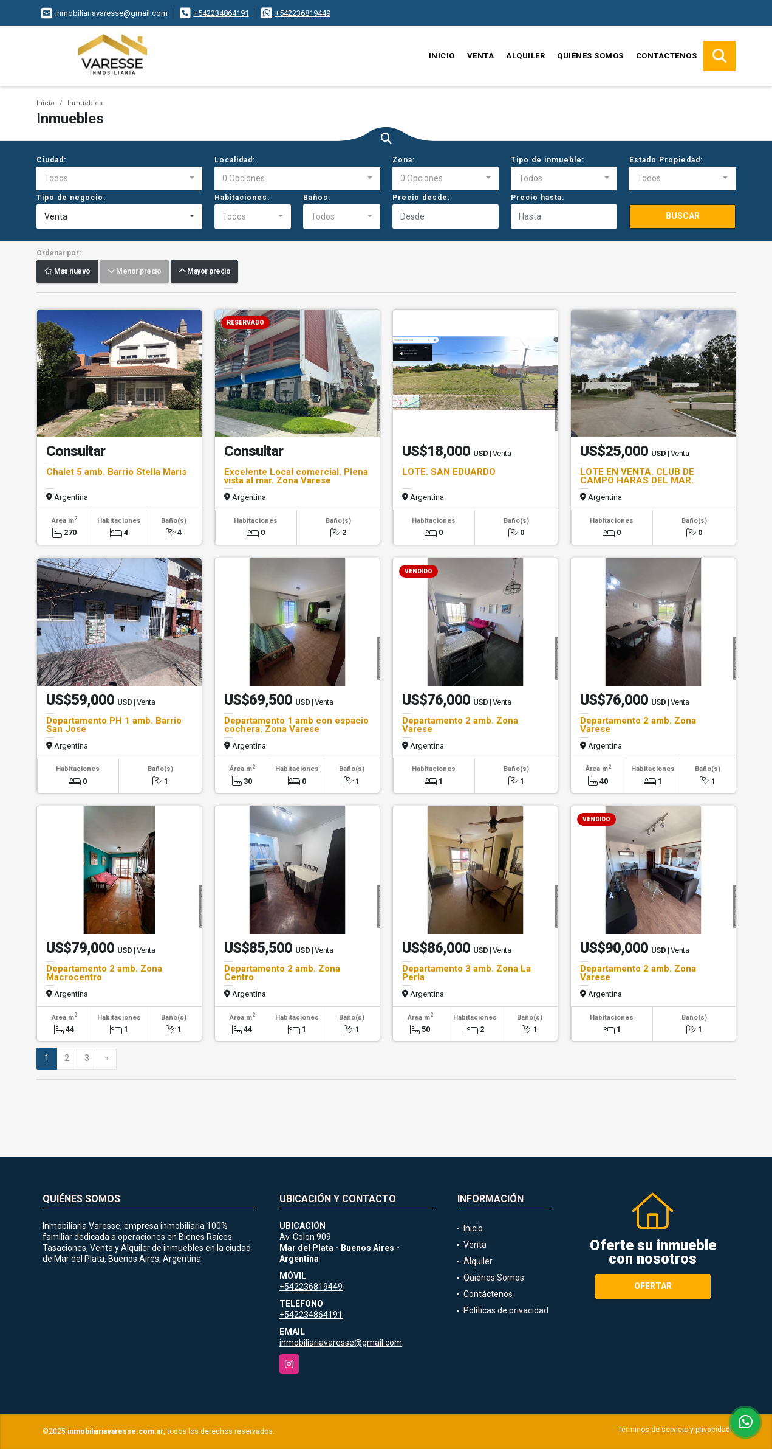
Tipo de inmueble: (547, 160)
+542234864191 (221, 13)
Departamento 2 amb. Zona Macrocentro (104, 973)
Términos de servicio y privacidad (674, 1429)
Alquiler (525, 55)
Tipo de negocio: (71, 197)
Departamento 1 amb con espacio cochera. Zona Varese (296, 725)
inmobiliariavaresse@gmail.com (340, 1342)
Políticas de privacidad (505, 1310)
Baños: (316, 197)
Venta (480, 55)
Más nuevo (67, 272)
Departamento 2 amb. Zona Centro (282, 973)
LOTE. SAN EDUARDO (449, 471)
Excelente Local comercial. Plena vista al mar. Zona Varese (296, 476)
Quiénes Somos (590, 55)
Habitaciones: (242, 197)
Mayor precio (204, 272)
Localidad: (234, 160)
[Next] (107, 1059)
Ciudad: (51, 160)
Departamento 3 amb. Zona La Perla (466, 973)
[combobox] (119, 179)
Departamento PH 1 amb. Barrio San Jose (114, 725)
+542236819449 (302, 13)
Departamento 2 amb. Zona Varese (460, 725)
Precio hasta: (537, 197)
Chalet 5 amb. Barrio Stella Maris (116, 471)
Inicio (442, 55)
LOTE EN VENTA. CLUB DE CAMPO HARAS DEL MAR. (637, 476)
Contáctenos (666, 55)
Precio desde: (421, 197)
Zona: (403, 160)
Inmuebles (85, 103)
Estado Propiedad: (666, 160)
